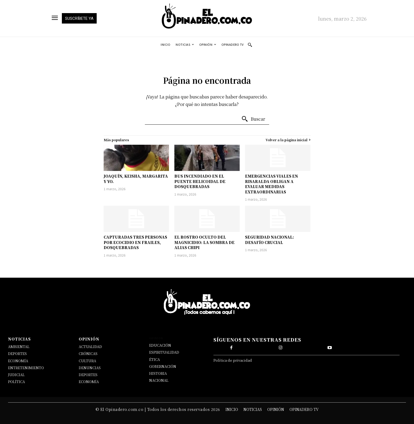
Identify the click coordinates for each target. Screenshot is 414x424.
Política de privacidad (232, 360)
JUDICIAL (16, 374)
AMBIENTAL (18, 346)
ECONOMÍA (18, 360)
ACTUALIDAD (90, 346)
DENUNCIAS (90, 367)
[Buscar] (253, 119)
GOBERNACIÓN (162, 366)
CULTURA (87, 360)
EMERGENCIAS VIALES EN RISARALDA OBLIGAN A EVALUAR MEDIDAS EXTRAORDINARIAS (271, 183)
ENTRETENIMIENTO (26, 367)
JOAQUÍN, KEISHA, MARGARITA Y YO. (136, 178)
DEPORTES (17, 353)
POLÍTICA (16, 381)
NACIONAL (158, 380)
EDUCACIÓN (160, 345)
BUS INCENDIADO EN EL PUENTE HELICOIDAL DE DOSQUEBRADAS (199, 181)
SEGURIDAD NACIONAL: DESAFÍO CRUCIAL (269, 239)
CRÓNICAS (88, 353)
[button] (250, 44)
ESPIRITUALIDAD (164, 352)
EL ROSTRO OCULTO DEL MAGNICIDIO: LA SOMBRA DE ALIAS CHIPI (204, 242)
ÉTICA (154, 359)
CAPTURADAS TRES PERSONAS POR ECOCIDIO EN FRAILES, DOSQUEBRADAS (135, 242)
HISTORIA (158, 373)
